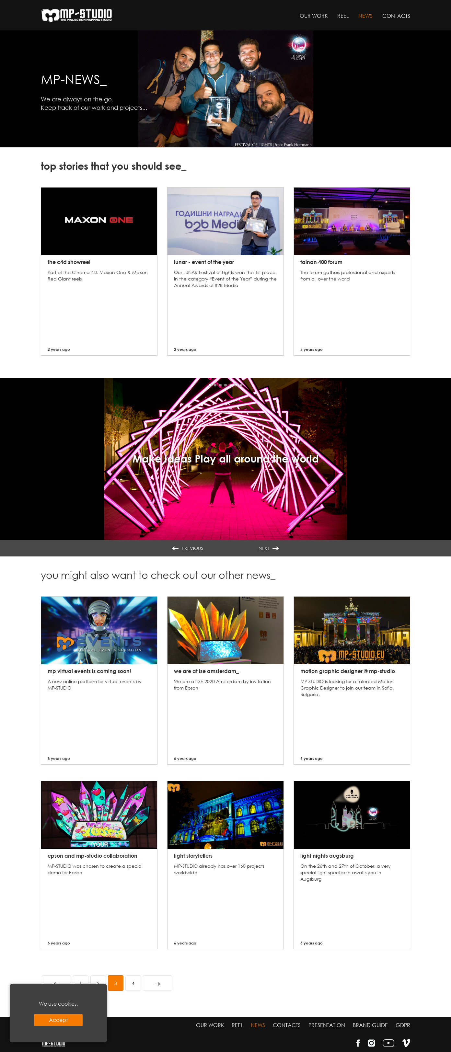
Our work (314, 15)
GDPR (403, 1025)
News (365, 15)
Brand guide (370, 1025)
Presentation (326, 1025)
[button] (210, 385)
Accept (58, 1019)
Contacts (396, 15)
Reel (343, 15)
